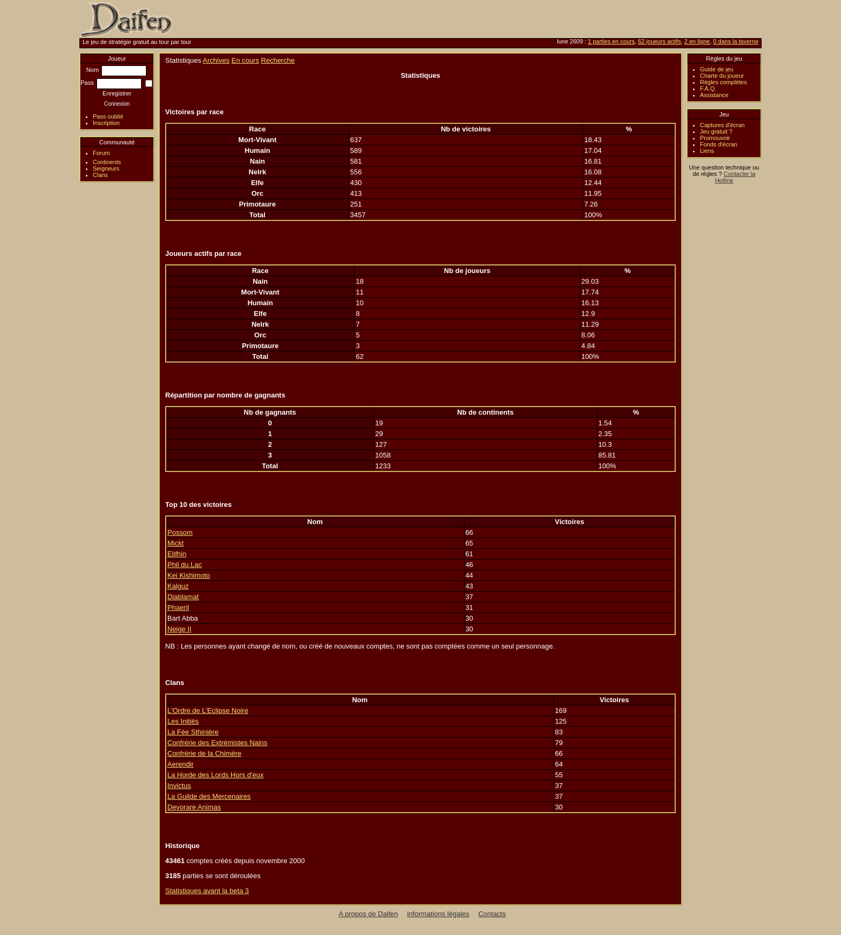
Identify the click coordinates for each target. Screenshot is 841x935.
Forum (101, 153)
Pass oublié (108, 116)
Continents (107, 162)
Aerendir (180, 764)
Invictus (179, 786)
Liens (707, 151)
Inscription (106, 123)
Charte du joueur (722, 75)
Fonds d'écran (718, 144)
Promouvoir (715, 138)
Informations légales (438, 914)
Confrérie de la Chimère (204, 753)
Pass (111, 82)
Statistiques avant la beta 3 (207, 891)
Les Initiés (183, 721)
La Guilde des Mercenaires (208, 796)
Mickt (175, 543)
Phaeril (178, 607)
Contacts (492, 914)
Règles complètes (723, 82)
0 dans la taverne (735, 41)
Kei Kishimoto (188, 575)
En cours (245, 60)
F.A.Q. (708, 88)
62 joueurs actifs (659, 41)
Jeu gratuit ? (716, 131)
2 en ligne (697, 41)
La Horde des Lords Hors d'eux (215, 775)
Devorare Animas (194, 807)
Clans (100, 175)
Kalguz (178, 586)
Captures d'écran (722, 125)
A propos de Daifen (369, 914)
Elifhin (176, 554)
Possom (180, 532)
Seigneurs (106, 168)
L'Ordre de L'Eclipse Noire (207, 710)
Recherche (278, 60)
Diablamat (183, 597)
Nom (116, 70)
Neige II (179, 629)
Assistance (714, 95)
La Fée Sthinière (192, 732)
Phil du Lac (184, 565)
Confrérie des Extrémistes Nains (217, 743)
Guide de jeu (716, 69)
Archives (216, 60)
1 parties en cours (611, 41)
